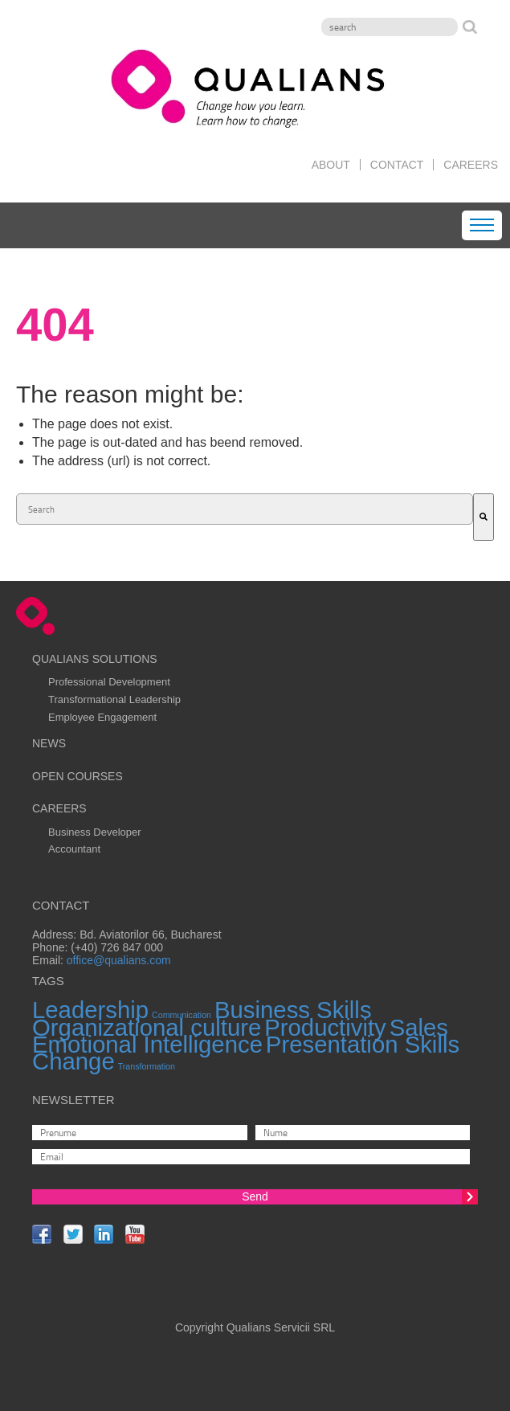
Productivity (325, 1027)
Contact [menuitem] (397, 164)
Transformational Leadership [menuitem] (114, 699)
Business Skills (293, 1009)
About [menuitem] (331, 164)
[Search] (389, 27)
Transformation (146, 1066)
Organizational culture (146, 1027)
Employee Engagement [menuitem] (102, 717)
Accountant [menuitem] (74, 849)
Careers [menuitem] (470, 164)
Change (73, 1061)
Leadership (90, 1009)
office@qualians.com (119, 960)
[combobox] (244, 509)
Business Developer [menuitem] (94, 832)
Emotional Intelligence (147, 1044)
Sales (419, 1027)
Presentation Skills (362, 1044)
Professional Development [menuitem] (109, 682)
